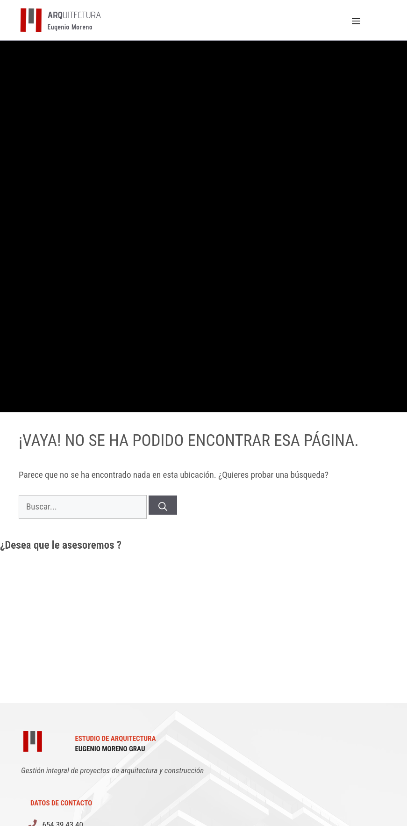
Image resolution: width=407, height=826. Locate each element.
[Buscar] (163, 505)
